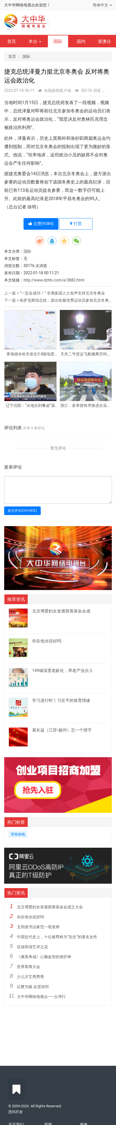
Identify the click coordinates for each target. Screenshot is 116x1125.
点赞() (41, 223)
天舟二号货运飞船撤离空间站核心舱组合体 (85, 354)
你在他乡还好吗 (30, 917)
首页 (11, 41)
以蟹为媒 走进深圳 (33, 986)
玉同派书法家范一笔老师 (38, 927)
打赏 (76, 223)
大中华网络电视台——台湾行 (41, 996)
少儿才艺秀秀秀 (30, 976)
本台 (35, 41)
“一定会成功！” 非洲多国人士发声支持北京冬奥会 (62, 293)
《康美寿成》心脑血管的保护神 (44, 957)
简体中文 (102, 5)
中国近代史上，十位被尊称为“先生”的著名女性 (57, 937)
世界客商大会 (28, 966)
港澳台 (104, 41)
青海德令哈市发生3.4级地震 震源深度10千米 (30, 354)
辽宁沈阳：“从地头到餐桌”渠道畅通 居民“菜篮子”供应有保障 (30, 406)
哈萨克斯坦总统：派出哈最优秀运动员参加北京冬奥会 (66, 300)
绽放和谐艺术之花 (32, 947)
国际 (57, 41)
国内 (81, 41)
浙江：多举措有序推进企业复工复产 (85, 406)
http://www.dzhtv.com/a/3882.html (54, 280)
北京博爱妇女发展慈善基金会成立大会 (50, 907)
